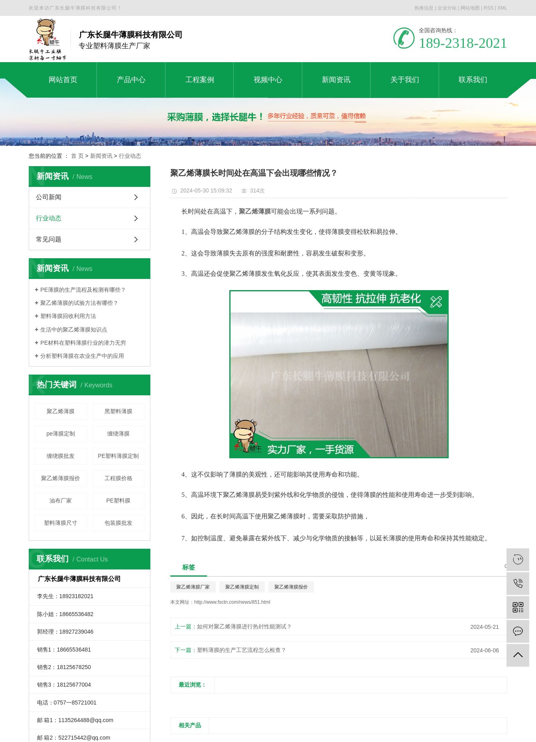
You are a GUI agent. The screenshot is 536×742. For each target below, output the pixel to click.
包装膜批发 (118, 523)
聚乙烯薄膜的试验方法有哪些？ (79, 303)
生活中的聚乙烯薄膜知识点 (73, 329)
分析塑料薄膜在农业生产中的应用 (82, 356)
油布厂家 (60, 500)
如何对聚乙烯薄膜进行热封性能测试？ (244, 626)
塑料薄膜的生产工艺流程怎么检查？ (241, 650)
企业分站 (447, 8)
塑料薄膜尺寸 (60, 523)
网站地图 (470, 8)
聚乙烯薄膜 (61, 411)
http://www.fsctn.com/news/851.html (232, 602)
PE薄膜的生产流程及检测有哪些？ (83, 290)
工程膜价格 (118, 478)
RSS (489, 8)
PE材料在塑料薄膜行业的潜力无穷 (83, 343)
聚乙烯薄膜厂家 (193, 587)
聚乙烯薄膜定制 (242, 587)
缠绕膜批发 (61, 456)
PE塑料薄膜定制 (118, 456)
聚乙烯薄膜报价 (60, 478)
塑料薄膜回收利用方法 (68, 316)
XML (502, 8)
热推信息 (424, 8)
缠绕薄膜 (118, 433)
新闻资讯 (101, 156)
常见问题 (48, 239)
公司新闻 (48, 197)
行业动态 (130, 156)
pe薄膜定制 (60, 433)
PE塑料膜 (118, 500)
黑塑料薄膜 (118, 411)
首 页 (77, 156)
